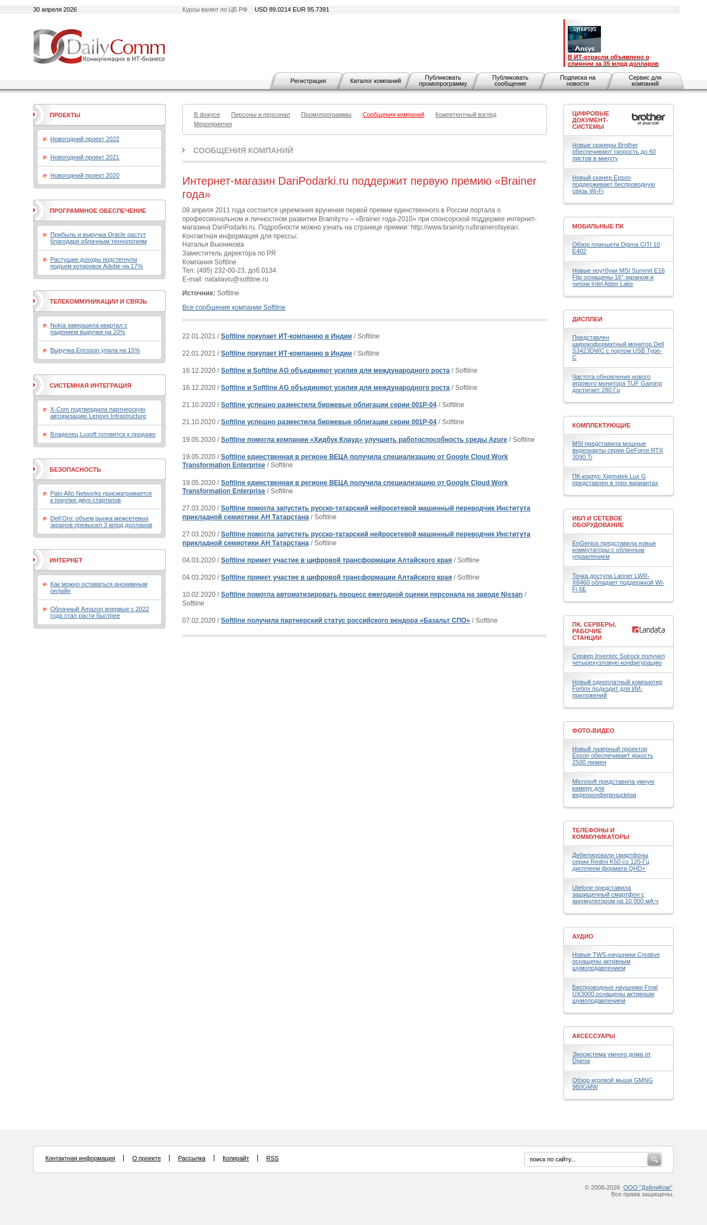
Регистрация (308, 80)
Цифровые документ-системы (590, 120)
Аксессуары (593, 1036)
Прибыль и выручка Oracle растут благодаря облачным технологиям (98, 237)
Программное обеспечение (98, 210)
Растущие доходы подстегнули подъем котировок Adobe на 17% (96, 262)
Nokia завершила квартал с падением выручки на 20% (88, 328)
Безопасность (75, 469)
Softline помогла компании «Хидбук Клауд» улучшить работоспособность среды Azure (364, 440)
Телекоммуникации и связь (98, 301)
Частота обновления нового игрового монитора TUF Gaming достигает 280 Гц (617, 383)
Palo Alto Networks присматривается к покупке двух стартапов (101, 496)
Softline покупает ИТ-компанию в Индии (286, 336)
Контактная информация (80, 1158)
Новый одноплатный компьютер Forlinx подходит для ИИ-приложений (617, 688)
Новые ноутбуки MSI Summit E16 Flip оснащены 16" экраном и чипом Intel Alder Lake (618, 277)
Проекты (65, 115)
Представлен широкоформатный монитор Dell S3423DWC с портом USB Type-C (618, 347)
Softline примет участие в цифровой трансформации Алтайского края (336, 560)
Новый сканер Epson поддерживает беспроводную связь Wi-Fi (613, 184)
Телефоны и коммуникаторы (601, 833)
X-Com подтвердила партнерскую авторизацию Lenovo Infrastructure (98, 412)
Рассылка (191, 1158)
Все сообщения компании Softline (234, 307)
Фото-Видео (593, 730)
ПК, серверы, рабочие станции (594, 631)
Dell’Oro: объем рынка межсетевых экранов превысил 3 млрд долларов (101, 521)
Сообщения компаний (243, 150)
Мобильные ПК (598, 226)
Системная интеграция (90, 385)
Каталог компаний (375, 80)
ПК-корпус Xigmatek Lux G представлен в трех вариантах (615, 479)
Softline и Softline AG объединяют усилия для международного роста (335, 370)
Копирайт (236, 1158)
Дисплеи (587, 319)
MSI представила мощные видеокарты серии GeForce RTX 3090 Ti (617, 450)
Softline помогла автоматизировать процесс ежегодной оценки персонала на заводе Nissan (372, 594)
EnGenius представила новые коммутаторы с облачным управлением (614, 550)
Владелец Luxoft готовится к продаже (103, 434)
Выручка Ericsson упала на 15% (95, 350)
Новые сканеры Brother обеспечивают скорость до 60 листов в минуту (614, 151)
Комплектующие (601, 425)
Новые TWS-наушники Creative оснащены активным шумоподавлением (616, 961)
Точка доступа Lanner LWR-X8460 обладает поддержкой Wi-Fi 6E (618, 582)
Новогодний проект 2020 (84, 175)
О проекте (146, 1158)
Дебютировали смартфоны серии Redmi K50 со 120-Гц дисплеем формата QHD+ (611, 862)
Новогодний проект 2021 (84, 157)
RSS (272, 1158)
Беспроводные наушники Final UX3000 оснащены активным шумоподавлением (615, 994)
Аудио (582, 936)
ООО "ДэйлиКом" (648, 1187)
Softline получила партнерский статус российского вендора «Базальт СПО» (345, 620)
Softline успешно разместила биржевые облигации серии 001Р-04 (328, 405)
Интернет (66, 560)
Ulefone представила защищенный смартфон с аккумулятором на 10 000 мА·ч (615, 894)
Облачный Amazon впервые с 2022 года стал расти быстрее (99, 612)
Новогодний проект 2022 (84, 138)
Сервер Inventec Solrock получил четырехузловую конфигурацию (618, 659)
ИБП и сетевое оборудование (598, 521)
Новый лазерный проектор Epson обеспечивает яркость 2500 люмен (612, 755)
